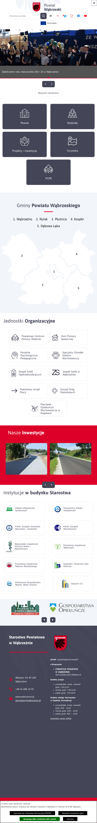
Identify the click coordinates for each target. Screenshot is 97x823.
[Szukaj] (43, 16)
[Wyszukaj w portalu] (28, 16)
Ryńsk (44, 224)
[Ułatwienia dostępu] (51, 16)
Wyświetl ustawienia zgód (72, 813)
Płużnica (61, 224)
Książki (79, 224)
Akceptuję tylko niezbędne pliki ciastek (39, 819)
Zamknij (70, 819)
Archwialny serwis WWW (60, 718)
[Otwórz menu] (94, 3)
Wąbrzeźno (24, 224)
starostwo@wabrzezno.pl (28, 700)
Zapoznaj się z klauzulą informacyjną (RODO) (32, 813)
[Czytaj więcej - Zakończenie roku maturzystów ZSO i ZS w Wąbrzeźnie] (48, 53)
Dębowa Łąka (50, 231)
